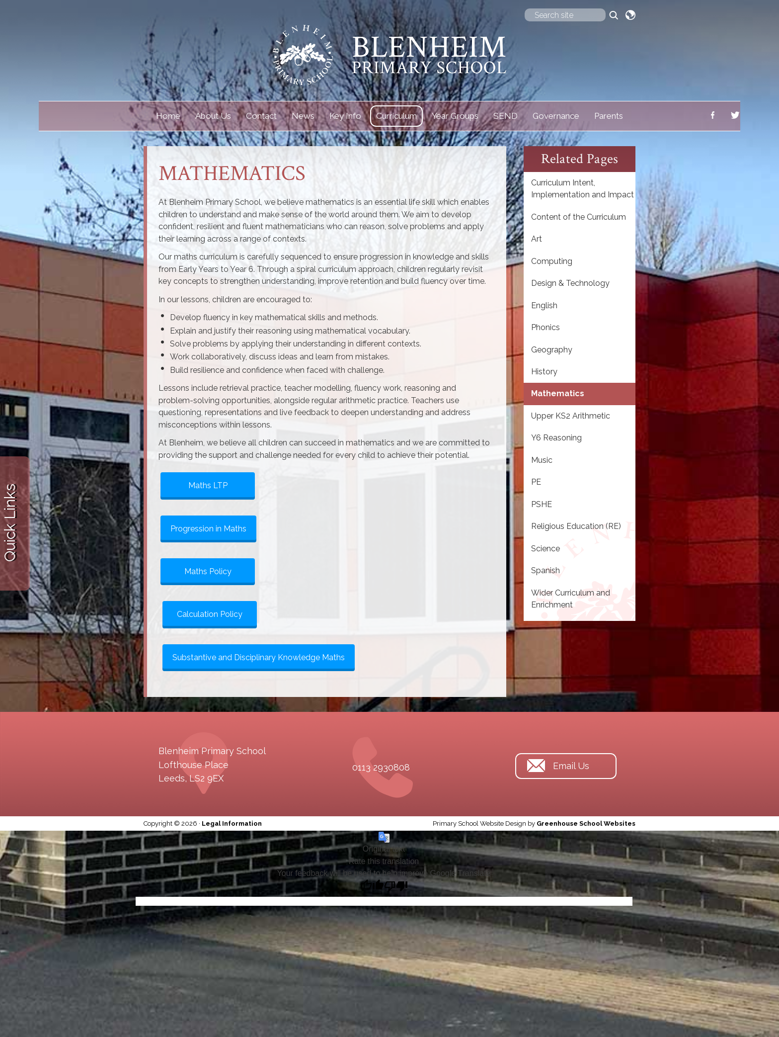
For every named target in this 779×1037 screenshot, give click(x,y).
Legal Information (232, 823)
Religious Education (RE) (576, 526)
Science (545, 548)
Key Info (345, 116)
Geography (551, 349)
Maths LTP (208, 485)
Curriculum (396, 116)
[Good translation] (372, 886)
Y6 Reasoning (556, 437)
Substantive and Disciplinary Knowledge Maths (258, 657)
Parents (608, 116)
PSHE (541, 504)
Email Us (571, 766)
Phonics (545, 327)
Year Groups (455, 116)
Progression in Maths (208, 528)
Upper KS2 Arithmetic (570, 416)
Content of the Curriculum (578, 217)
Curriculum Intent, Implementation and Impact (582, 188)
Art (536, 239)
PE (536, 482)
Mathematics (557, 393)
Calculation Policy (209, 614)
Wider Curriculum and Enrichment (570, 598)
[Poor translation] (396, 886)
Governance (556, 116)
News (303, 116)
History (544, 371)
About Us (213, 116)
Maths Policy (208, 571)
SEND (505, 116)
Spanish (545, 570)
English (544, 305)
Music (541, 460)
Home (168, 116)
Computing (551, 261)
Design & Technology (570, 283)
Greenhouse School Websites (586, 823)
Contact (261, 116)
